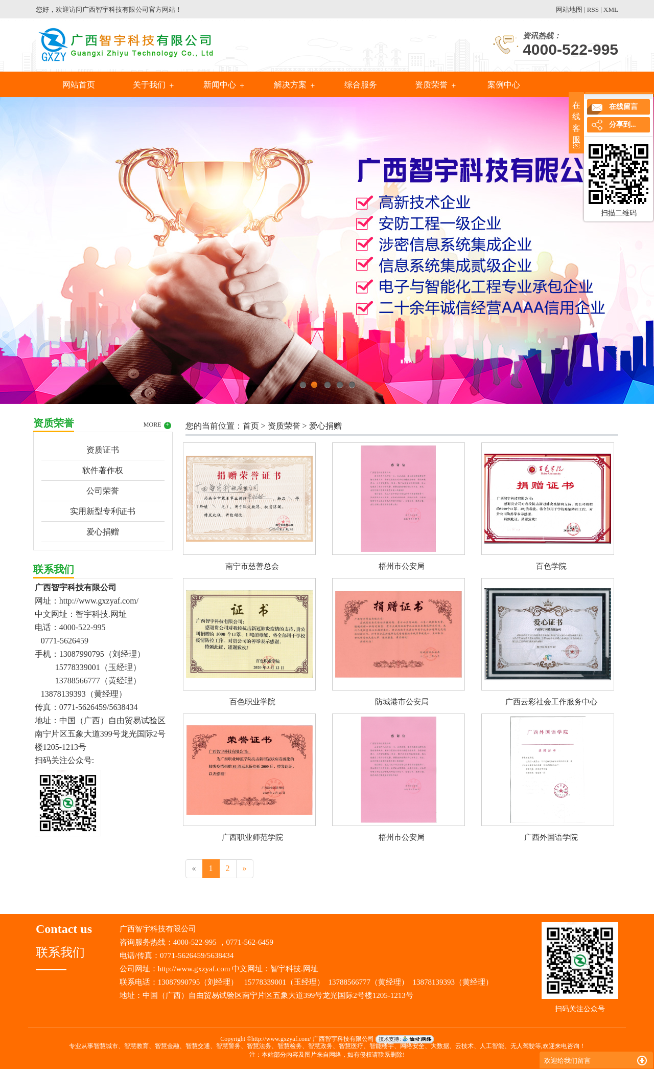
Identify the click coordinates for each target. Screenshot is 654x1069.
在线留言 (623, 106)
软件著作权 (102, 470)
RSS (593, 9)
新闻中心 (219, 84)
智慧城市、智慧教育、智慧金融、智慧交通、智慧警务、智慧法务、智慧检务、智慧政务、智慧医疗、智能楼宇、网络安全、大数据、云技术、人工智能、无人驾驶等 (317, 1046)
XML (610, 9)
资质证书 (102, 450)
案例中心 (502, 84)
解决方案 (290, 84)
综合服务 (360, 84)
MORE (157, 425)
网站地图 (569, 9)
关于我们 (149, 84)
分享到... (622, 124)
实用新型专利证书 (102, 511)
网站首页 (78, 84)
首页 (251, 425)
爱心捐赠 (102, 531)
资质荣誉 (431, 84)
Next (621, 248)
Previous (33, 248)
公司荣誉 (102, 490)
